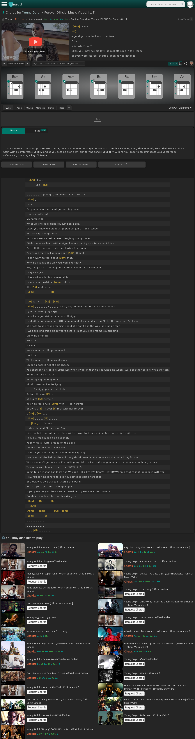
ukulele (29, 108)
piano (19, 108)
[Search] (181, 4)
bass (61, 108)
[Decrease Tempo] (4, 63)
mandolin (40, 108)
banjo (51, 108)
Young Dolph (31, 12)
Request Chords (37, 565)
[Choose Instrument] (69, 107)
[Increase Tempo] (27, 63)
